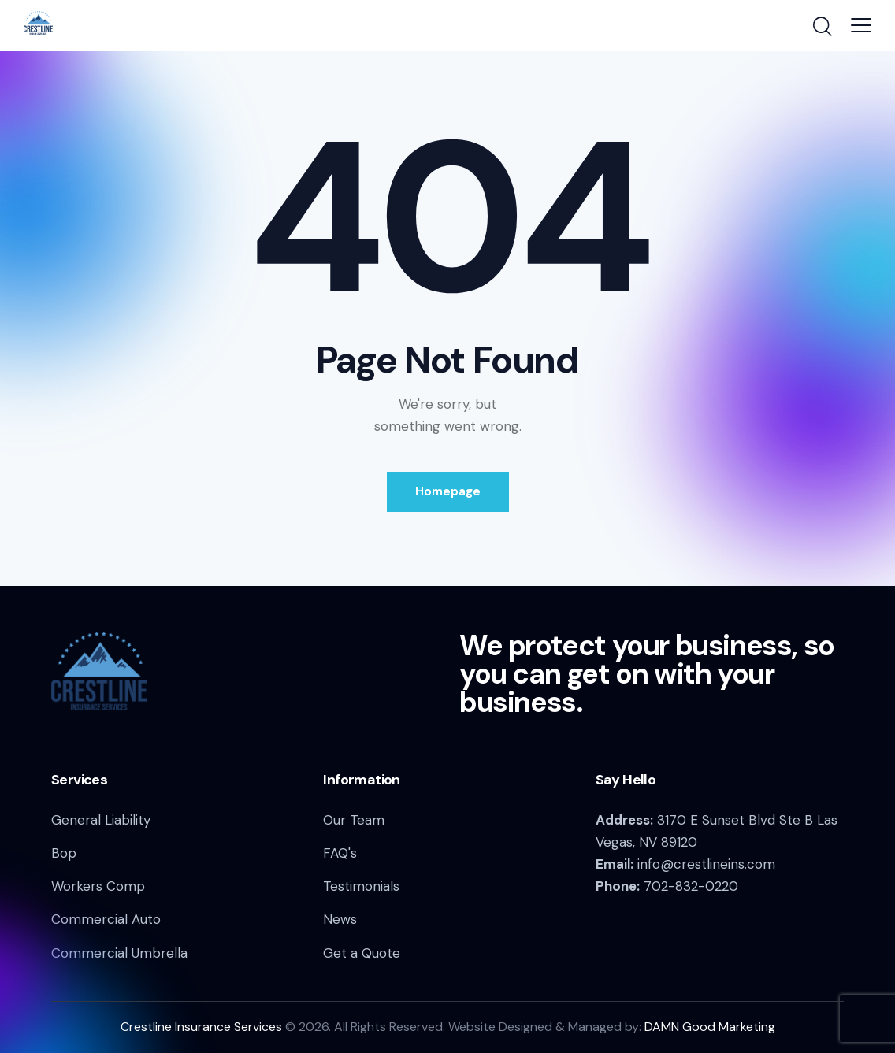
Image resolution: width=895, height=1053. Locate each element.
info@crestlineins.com (706, 864)
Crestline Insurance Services (201, 1026)
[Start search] (821, 27)
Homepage (448, 491)
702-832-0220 (691, 886)
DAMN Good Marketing (709, 1026)
